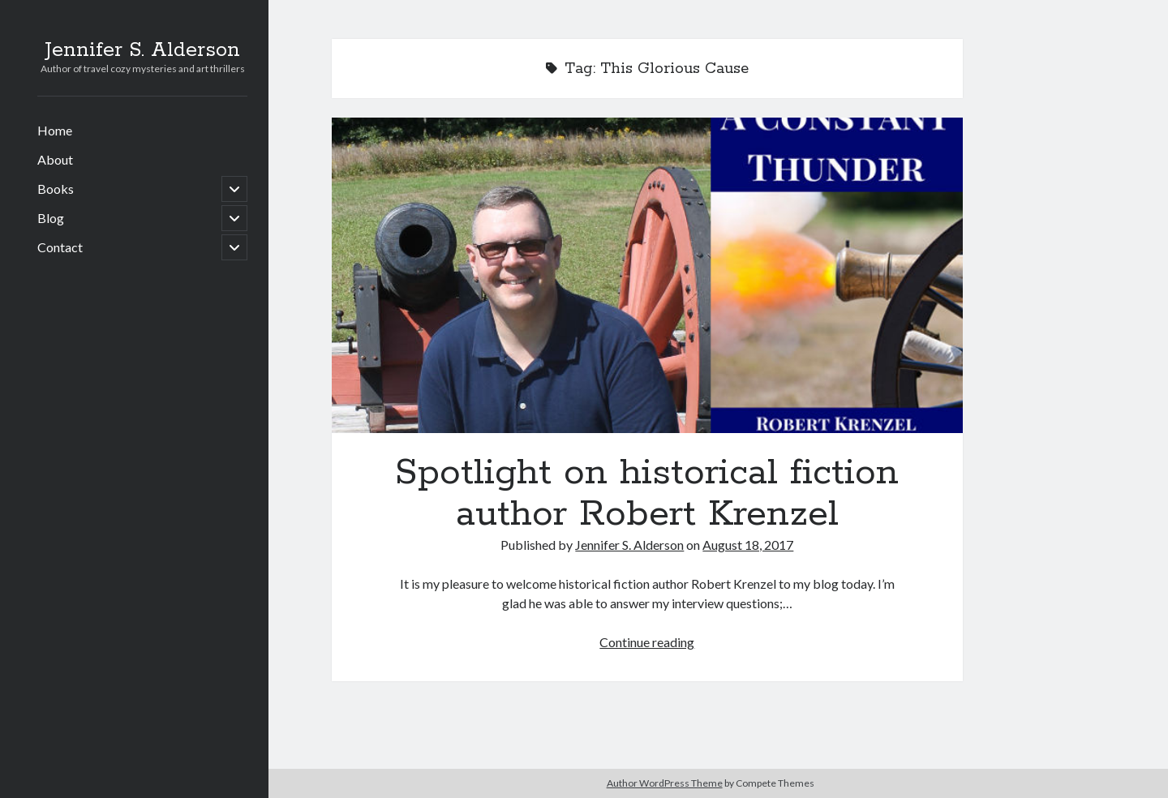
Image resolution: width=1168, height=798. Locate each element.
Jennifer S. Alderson (142, 50)
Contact (60, 247)
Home (54, 130)
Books (55, 188)
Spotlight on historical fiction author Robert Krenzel (647, 275)
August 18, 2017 (747, 544)
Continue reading (646, 642)
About (55, 159)
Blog (50, 217)
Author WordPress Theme (665, 783)
